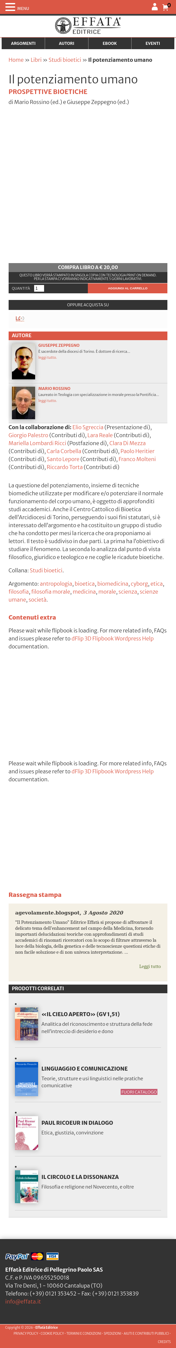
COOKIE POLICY (52, 1334)
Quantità (21, 288)
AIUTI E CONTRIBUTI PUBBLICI (146, 1334)
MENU (23, 8)
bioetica (85, 583)
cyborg (139, 583)
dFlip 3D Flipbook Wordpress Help (113, 638)
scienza (128, 591)
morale (107, 591)
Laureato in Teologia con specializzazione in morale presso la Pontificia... (88, 403)
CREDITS (164, 1342)
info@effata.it (23, 1301)
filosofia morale (50, 591)
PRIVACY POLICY (26, 1334)
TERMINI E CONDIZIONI (83, 1334)
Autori (66, 43)
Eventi (153, 43)
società (37, 599)
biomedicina (112, 583)
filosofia (19, 591)
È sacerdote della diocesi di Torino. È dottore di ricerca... (88, 361)
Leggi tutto (150, 966)
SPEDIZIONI (112, 1334)
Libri (35, 59)
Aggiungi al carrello (127, 288)
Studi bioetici (65, 59)
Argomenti (23, 43)
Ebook (110, 43)
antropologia (56, 583)
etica (156, 583)
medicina (84, 591)
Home (16, 59)
